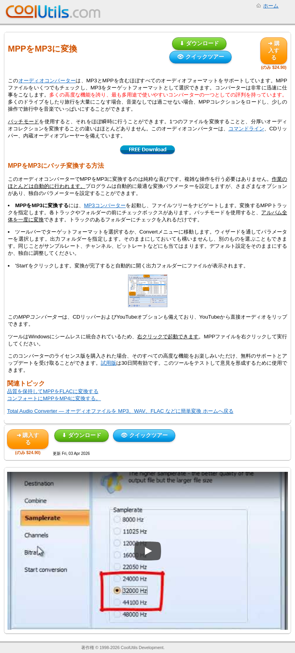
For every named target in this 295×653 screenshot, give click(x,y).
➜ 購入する (274, 50)
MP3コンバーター (105, 205)
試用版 (108, 363)
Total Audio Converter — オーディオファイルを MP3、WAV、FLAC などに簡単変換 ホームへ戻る (120, 411)
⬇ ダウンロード (199, 43)
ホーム (270, 6)
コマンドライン (246, 129)
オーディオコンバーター (47, 80)
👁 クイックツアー (200, 57)
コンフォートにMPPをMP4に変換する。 (54, 398)
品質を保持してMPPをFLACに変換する (52, 391)
